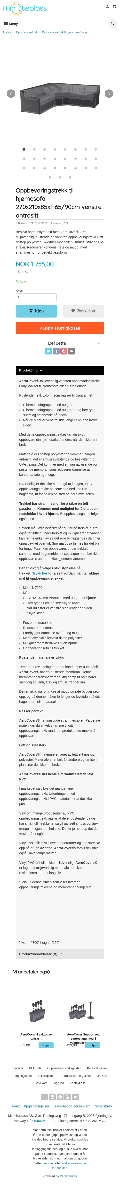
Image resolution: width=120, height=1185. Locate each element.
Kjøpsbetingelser (36, 1106)
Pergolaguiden (22, 1076)
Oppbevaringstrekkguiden (64, 1068)
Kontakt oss (77, 1083)
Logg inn (58, 1083)
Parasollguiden (97, 1068)
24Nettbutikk (69, 1176)
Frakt (16, 1106)
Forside (7, 32)
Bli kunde (35, 1068)
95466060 (39, 1121)
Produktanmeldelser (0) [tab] (38, 954)
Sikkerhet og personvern (72, 1106)
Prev (15, 92)
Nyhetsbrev (103, 1106)
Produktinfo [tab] (28, 370)
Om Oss (102, 1076)
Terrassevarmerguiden (76, 1076)
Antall (19, 291)
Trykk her (39, 573)
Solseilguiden (46, 1076)
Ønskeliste (83, 311)
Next (113, 92)
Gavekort (41, 1083)
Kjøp (36, 311)
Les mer (48, 1163)
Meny (10, 24)
